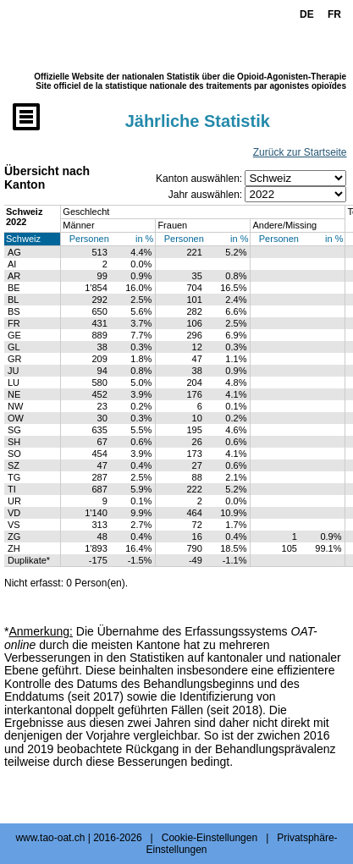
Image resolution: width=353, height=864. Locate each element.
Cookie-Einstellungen (209, 838)
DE (307, 14)
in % (144, 239)
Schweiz (23, 239)
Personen (89, 239)
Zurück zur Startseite (300, 152)
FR (334, 14)
